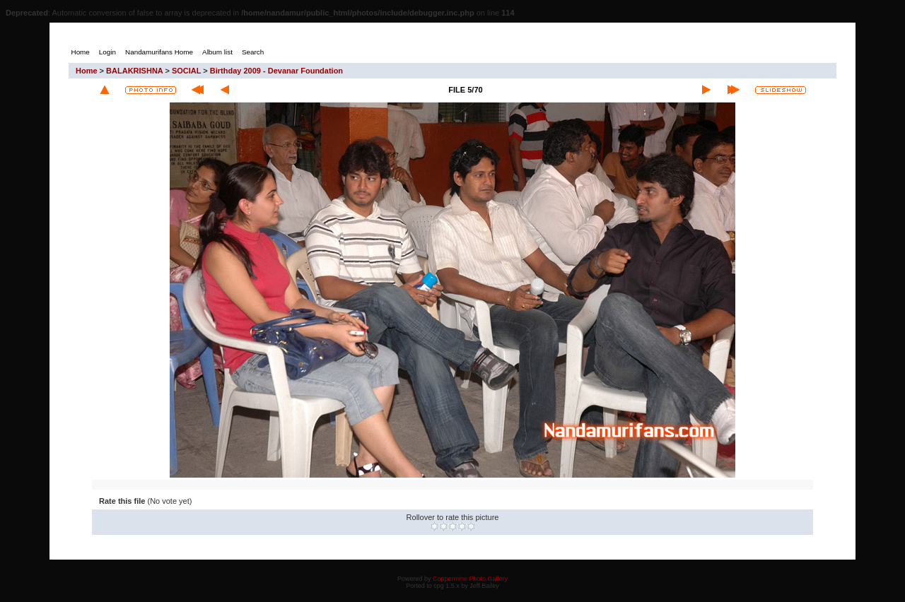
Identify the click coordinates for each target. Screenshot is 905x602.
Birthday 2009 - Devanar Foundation (276, 70)
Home (87, 70)
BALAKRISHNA (134, 70)
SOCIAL (186, 70)
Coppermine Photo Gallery (470, 578)
